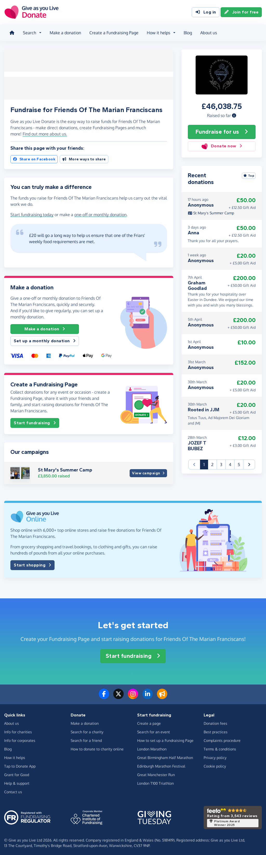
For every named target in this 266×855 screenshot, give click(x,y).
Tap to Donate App (20, 764)
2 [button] (212, 463)
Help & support (16, 781)
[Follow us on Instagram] (133, 695)
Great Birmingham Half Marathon (165, 756)
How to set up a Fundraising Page (165, 739)
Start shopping (32, 563)
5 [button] (239, 463)
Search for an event (153, 730)
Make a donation (64, 32)
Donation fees (215, 722)
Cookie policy (215, 764)
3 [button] (221, 463)
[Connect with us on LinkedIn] (147, 695)
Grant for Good (16, 773)
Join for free (241, 12)
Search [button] (28, 32)
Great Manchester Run (156, 773)
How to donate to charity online (97, 747)
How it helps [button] (157, 32)
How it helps (14, 756)
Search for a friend (86, 739)
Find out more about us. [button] (45, 132)
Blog (187, 32)
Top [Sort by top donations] (249, 174)
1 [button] (205, 463)
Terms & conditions (220, 747)
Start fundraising (35, 421)
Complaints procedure (222, 739)
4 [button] (230, 463)
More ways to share (84, 157)
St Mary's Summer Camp (65, 468)
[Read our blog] (162, 695)
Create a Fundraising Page (112, 32)
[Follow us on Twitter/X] (118, 695)
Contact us (13, 790)
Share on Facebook (34, 157)
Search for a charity (87, 730)
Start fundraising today (32, 212)
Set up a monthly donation (45, 339)
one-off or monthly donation (100, 212)
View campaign (148, 471)
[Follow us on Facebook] (104, 695)
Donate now (221, 144)
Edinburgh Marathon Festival (161, 764)
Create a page (149, 722)
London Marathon (152, 747)
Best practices (216, 730)
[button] (234, 114)
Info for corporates (19, 739)
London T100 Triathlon (155, 781)
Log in (205, 12)
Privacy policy (215, 756)
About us (207, 32)
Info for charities (18, 730)
